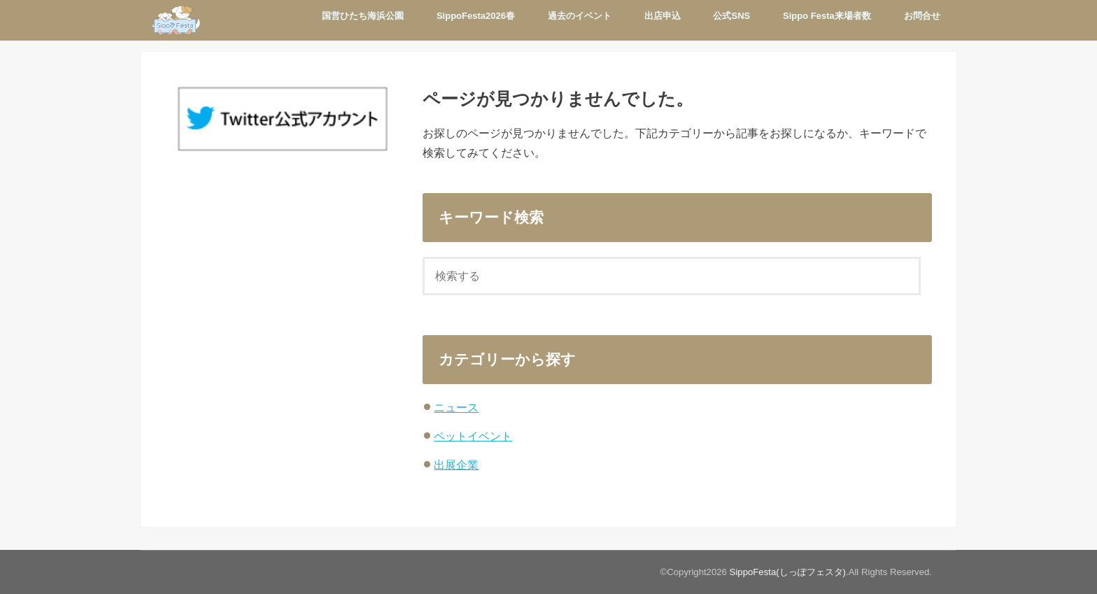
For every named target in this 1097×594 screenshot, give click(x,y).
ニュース (456, 407)
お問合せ (922, 15)
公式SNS (731, 15)
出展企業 (456, 464)
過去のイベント (579, 15)
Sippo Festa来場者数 (827, 15)
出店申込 (662, 15)
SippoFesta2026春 (476, 15)
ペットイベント (473, 436)
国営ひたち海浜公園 (363, 15)
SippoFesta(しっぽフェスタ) (788, 572)
